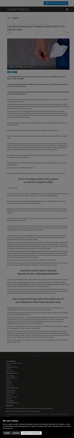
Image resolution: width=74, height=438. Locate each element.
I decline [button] (16, 433)
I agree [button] (7, 433)
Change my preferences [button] (31, 433)
